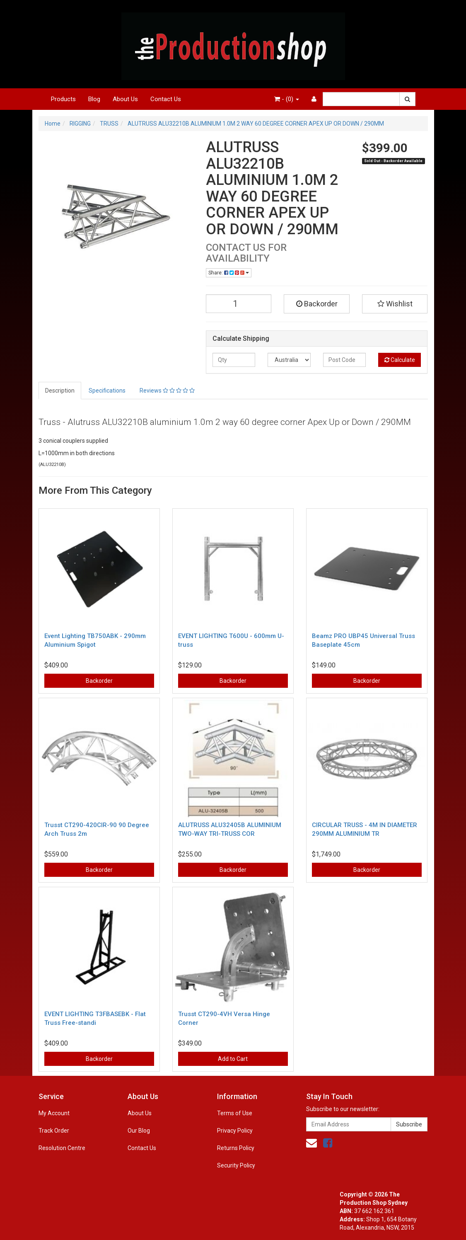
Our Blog (139, 1130)
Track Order (54, 1130)
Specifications (107, 390)
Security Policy (236, 1165)
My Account (54, 1113)
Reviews (167, 390)
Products (63, 99)
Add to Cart (233, 1059)
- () (286, 99)
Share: (228, 273)
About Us (125, 99)
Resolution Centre (62, 1148)
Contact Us (165, 99)
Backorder (317, 303)
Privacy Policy (235, 1130)
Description (60, 390)
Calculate (399, 360)
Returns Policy (235, 1148)
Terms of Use (234, 1113)
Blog (94, 99)
